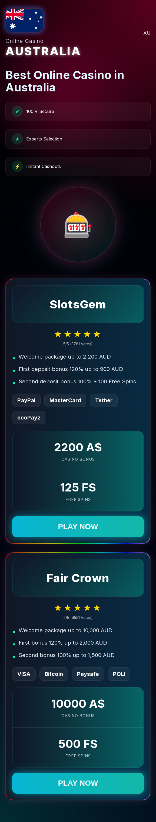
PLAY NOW (78, 526)
